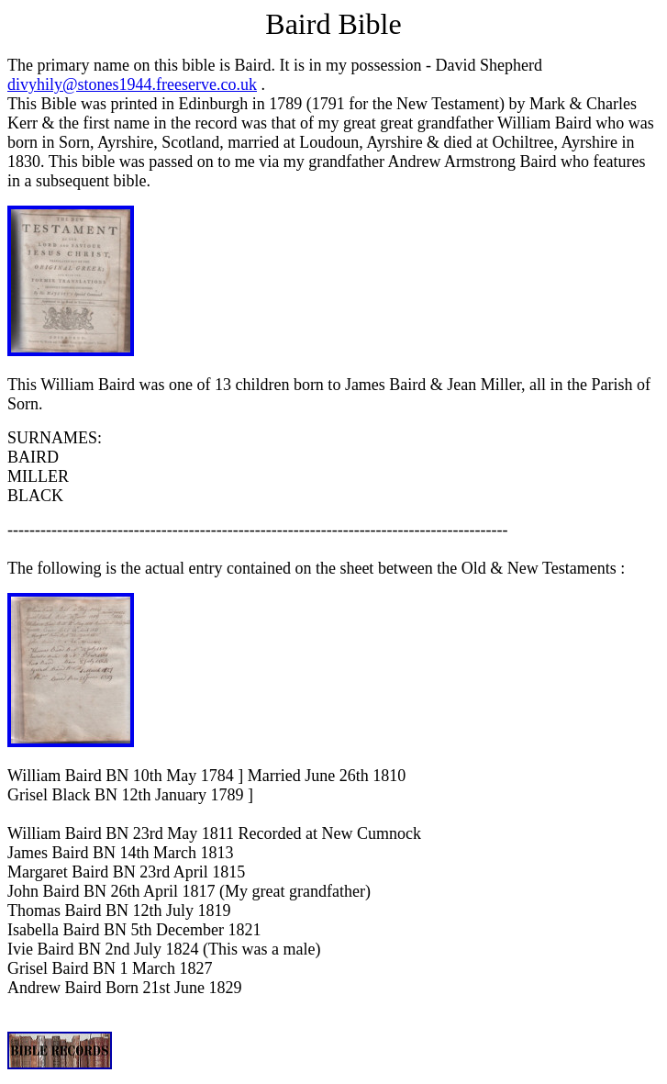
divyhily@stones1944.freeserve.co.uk (132, 84)
